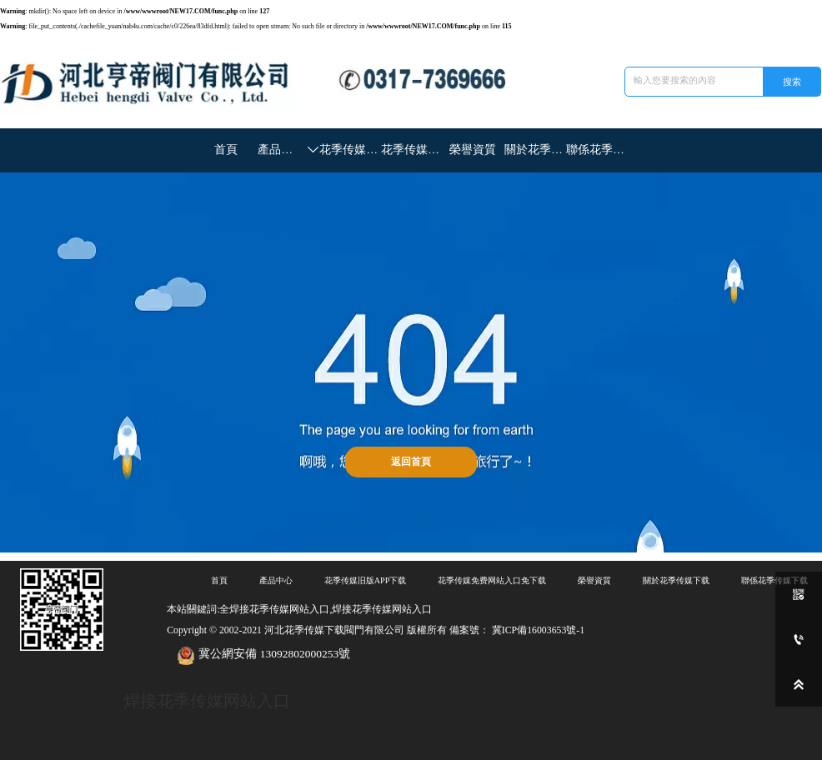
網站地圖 (13, 755)
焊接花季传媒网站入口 (202, 692)
